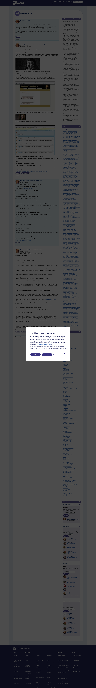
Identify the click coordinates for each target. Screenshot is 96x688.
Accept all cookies (35, 354)
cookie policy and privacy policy (44, 344)
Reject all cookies (47, 354)
